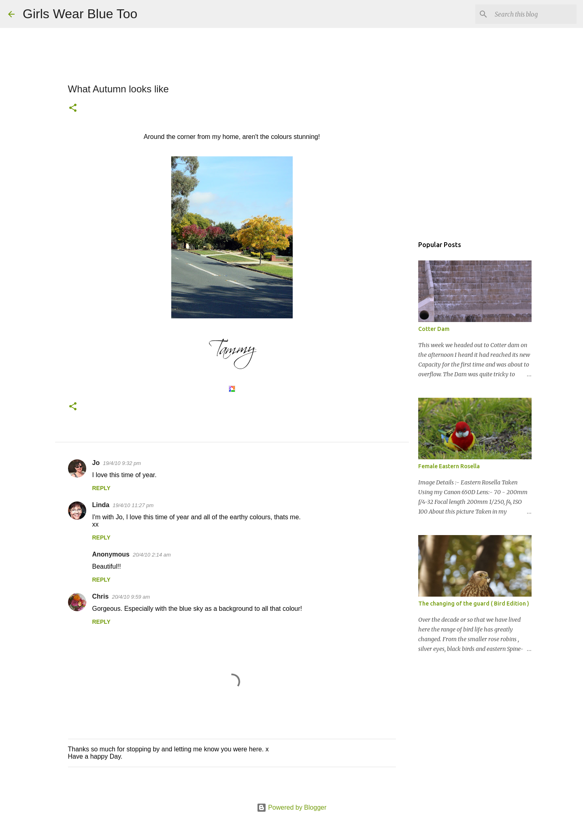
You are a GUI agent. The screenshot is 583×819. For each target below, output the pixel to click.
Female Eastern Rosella (449, 466)
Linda (101, 504)
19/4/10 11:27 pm (133, 505)
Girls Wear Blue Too (80, 13)
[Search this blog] (534, 14)
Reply (101, 488)
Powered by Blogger (292, 807)
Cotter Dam (433, 329)
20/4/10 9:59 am (131, 597)
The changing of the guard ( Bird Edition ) (473, 603)
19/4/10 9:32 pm (122, 463)
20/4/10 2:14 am (152, 555)
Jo (96, 462)
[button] (73, 108)
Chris (100, 596)
